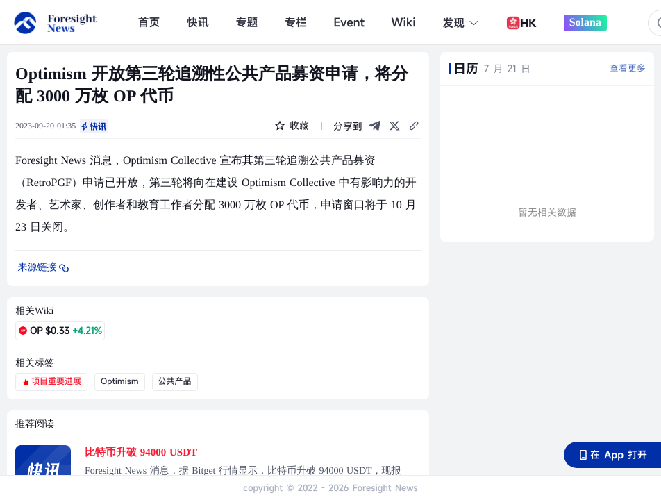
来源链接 (44, 268)
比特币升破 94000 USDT (141, 452)
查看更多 (628, 68)
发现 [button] (460, 23)
